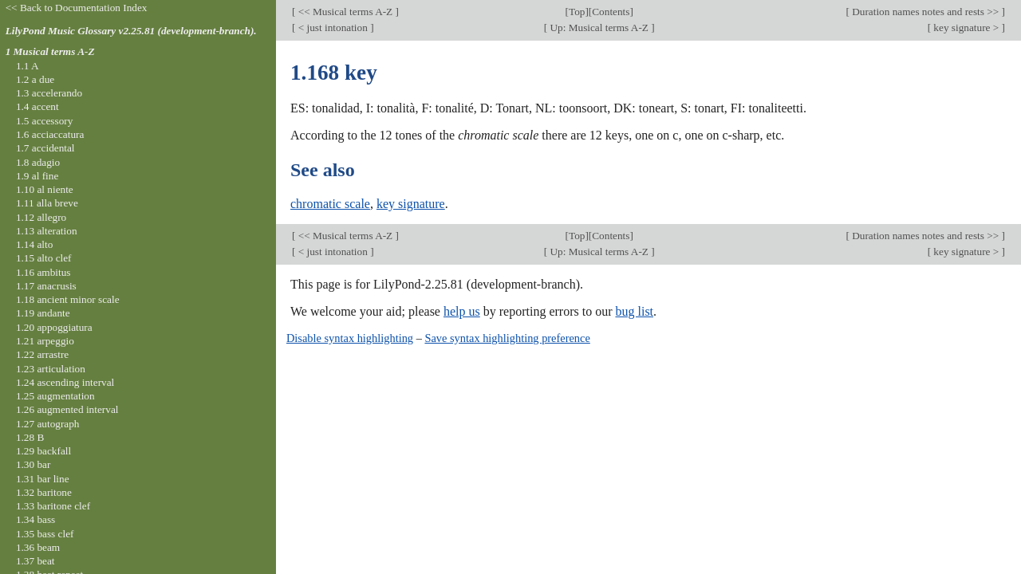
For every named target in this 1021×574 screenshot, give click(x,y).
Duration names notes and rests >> (926, 12)
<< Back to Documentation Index (77, 8)
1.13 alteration (46, 231)
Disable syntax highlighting (349, 338)
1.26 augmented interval (67, 409)
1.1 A (27, 66)
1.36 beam (38, 547)
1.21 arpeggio (45, 341)
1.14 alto (34, 244)
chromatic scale (330, 203)
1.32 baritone (44, 492)
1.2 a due (35, 79)
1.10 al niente (44, 189)
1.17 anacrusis (46, 286)
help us (461, 311)
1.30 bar (33, 464)
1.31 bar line (42, 479)
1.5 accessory (44, 121)
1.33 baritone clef (53, 506)
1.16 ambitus (43, 272)
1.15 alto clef (44, 258)
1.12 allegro (41, 217)
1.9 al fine (37, 176)
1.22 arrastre (42, 354)
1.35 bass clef (45, 534)
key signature (410, 203)
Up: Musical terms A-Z (599, 27)
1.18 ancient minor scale (68, 299)
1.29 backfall (43, 451)
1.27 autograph (48, 424)
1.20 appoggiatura (54, 327)
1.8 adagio (38, 162)
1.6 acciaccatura (50, 134)
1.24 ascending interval (65, 382)
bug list (634, 311)
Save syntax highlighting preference (506, 338)
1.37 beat (35, 561)
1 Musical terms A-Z (50, 51)
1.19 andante (43, 313)
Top (577, 12)
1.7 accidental (45, 148)
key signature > (966, 27)
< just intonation (332, 27)
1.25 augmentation (55, 396)
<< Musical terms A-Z (345, 12)
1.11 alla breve (47, 203)
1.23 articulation (50, 369)
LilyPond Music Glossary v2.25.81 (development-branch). (131, 31)
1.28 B (30, 437)
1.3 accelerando (49, 93)
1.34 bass (35, 519)
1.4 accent (37, 106)
